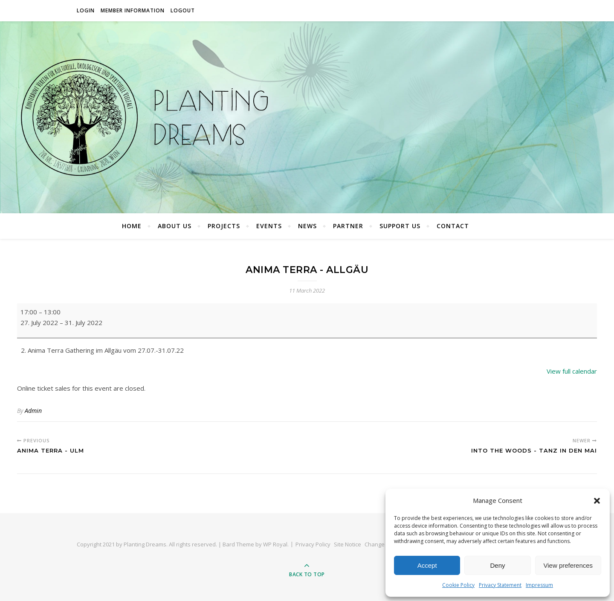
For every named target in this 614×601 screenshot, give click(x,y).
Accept (427, 565)
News (307, 226)
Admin (33, 410)
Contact (453, 226)
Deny (497, 565)
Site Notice (347, 544)
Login (86, 10)
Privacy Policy (312, 544)
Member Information (133, 10)
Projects (224, 226)
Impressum (539, 585)
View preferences (568, 565)
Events (269, 226)
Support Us (399, 226)
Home (132, 226)
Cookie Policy (458, 585)
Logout (183, 10)
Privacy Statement (500, 585)
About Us (174, 226)
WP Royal (275, 544)
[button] (597, 500)
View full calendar (572, 371)
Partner (348, 226)
